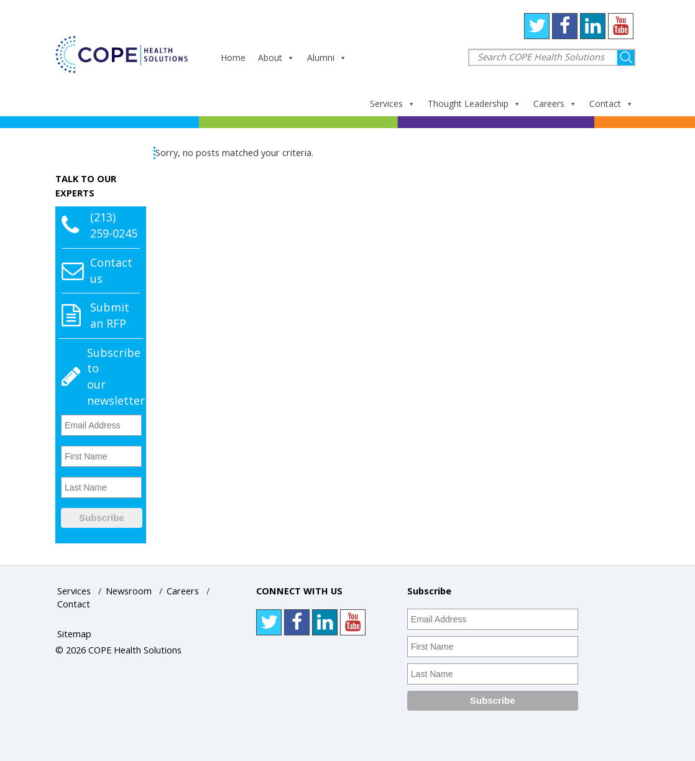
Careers (555, 103)
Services (392, 103)
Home (233, 57)
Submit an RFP (109, 315)
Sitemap (74, 634)
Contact (611, 103)
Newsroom (129, 591)
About (276, 57)
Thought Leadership (474, 103)
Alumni (327, 57)
